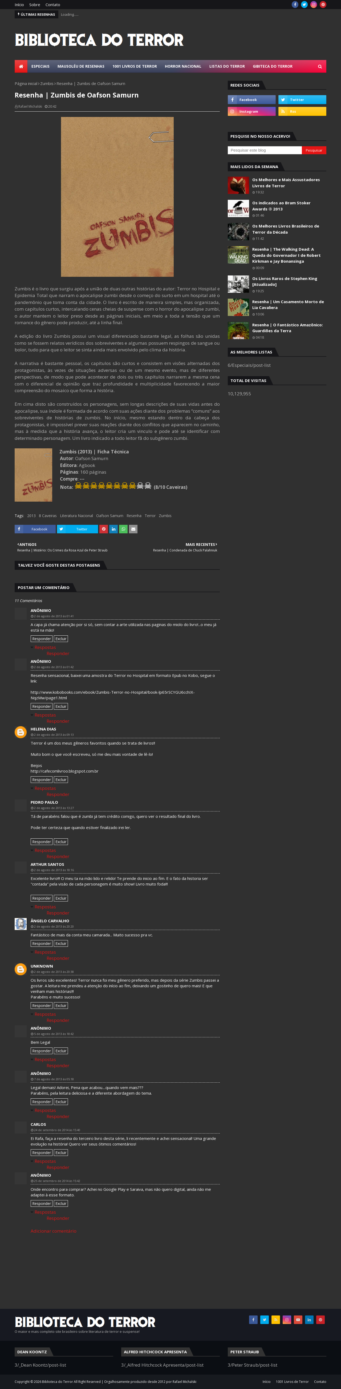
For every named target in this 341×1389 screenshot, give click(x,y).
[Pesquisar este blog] (265, 150)
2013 (31, 515)
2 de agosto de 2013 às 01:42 (54, 667)
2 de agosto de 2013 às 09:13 (54, 735)
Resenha (134, 515)
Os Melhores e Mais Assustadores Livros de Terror (286, 182)
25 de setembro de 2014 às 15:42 (57, 1181)
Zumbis (47, 83)
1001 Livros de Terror (292, 1381)
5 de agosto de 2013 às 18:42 (54, 1034)
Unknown (42, 966)
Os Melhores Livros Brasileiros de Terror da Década (285, 229)
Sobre (34, 4)
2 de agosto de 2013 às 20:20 (54, 926)
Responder (41, 638)
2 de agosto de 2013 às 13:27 (54, 808)
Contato (53, 4)
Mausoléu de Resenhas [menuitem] (81, 66)
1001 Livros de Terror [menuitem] (134, 66)
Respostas (45, 647)
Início (19, 4)
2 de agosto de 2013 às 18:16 (54, 870)
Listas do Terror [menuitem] (227, 66)
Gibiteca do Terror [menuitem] (273, 66)
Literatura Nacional (76, 515)
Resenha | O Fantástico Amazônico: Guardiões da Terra (287, 328)
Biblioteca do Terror (57, 1381)
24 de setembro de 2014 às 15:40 (57, 1130)
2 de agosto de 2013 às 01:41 (54, 616)
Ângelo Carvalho (50, 920)
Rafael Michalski (30, 106)
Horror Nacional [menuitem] (183, 66)
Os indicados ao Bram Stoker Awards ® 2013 (281, 206)
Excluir (60, 638)
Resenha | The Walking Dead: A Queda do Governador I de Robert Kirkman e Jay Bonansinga (286, 255)
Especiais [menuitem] (40, 66)
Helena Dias (43, 729)
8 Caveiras (48, 515)
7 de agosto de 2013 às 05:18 (54, 1079)
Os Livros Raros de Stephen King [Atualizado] (284, 281)
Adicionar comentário (53, 1231)
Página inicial (26, 83)
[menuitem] (21, 66)
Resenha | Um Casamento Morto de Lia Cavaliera (288, 304)
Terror (150, 515)
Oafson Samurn (109, 515)
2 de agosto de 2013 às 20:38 (54, 972)
